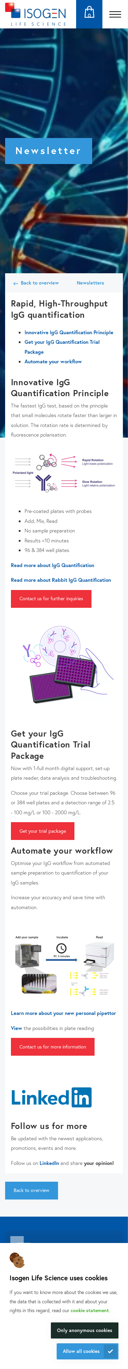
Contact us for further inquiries (51, 598)
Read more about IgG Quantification (52, 565)
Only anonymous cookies (84, 1330)
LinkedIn (49, 1162)
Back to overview (40, 282)
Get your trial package (42, 831)
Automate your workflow (53, 361)
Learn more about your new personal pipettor (63, 1012)
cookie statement (90, 1310)
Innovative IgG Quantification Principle (69, 332)
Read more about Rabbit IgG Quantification (61, 579)
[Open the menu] (115, 14)
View (16, 1028)
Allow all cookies (81, 1351)
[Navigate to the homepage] (35, 14)
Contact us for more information (52, 1046)
